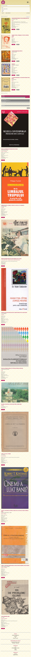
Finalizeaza (27, 97)
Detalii (18, 29)
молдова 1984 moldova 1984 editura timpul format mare (11, 404)
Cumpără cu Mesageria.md (15, 635)
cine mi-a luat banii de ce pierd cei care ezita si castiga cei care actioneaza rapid (14, 511)
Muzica (13, 20)
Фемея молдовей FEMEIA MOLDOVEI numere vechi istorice (11, 258)
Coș (15, 637)
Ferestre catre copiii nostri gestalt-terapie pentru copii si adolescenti (14, 312)
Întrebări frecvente (15, 638)
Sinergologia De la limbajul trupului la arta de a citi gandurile (12, 205)
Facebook (15, 653)
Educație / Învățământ (4, 151)
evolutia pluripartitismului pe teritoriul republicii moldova (12, 368)
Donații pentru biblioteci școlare (15, 642)
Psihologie (2, 207)
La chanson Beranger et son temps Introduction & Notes (21, 78)
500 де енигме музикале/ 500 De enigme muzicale (20, 18)
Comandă (13, 29)
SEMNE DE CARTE (15, 654)
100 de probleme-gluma (5, 616)
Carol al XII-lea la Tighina (6, 453)
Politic (2, 370)
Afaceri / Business (3, 513)
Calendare (2, 405)
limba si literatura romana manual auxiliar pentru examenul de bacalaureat (15, 565)
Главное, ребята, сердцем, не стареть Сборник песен (20, 36)
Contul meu (15, 636)
